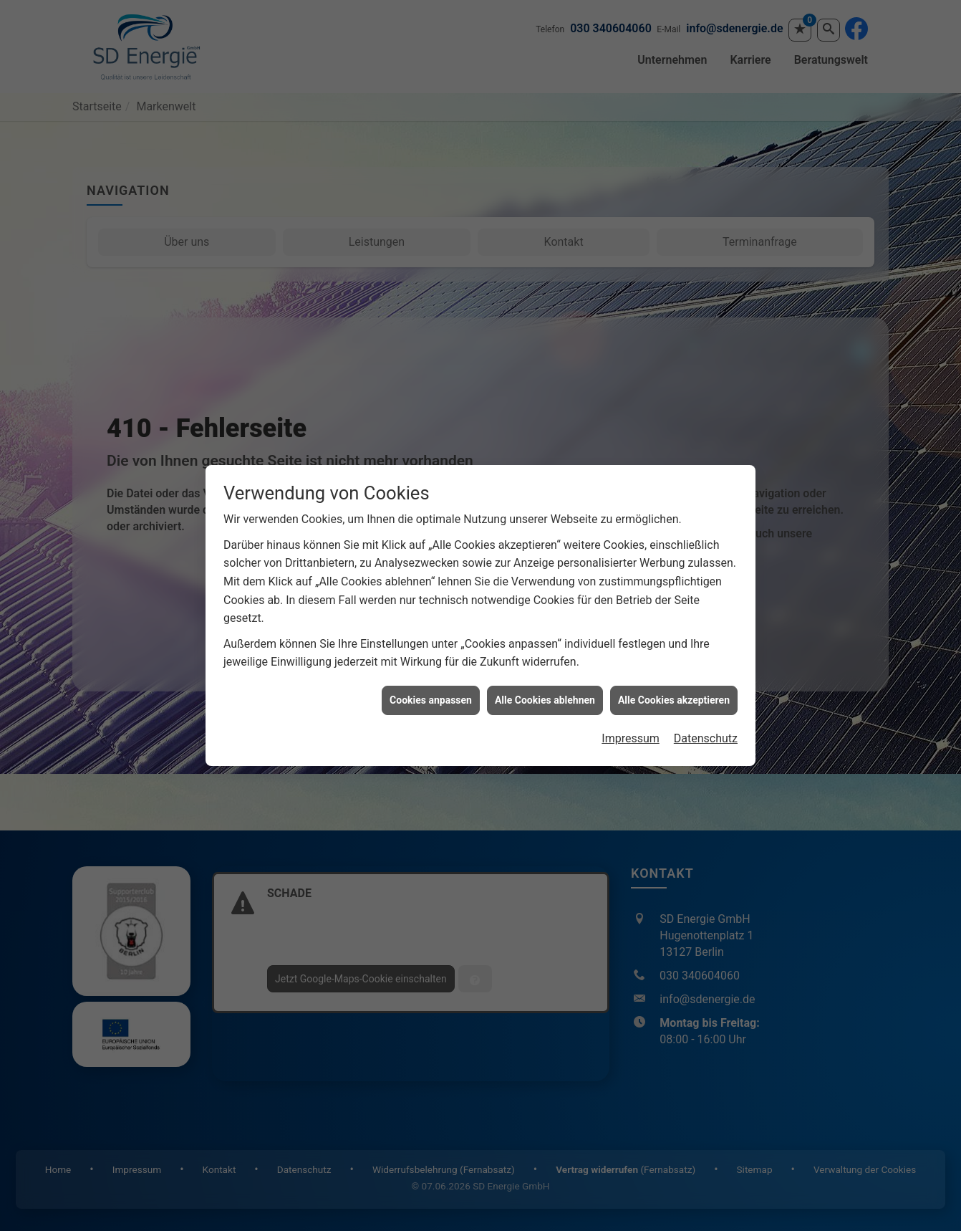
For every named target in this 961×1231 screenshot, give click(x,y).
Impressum (631, 712)
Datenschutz (706, 712)
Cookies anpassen (431, 673)
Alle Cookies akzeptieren (674, 673)
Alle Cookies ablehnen (545, 673)
